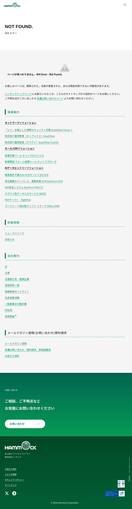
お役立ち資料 (12, 356)
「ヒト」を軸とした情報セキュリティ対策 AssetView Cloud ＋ (39, 129)
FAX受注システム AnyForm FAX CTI (24, 187)
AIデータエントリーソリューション (24, 168)
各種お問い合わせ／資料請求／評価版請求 (28, 349)
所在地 (8, 310)
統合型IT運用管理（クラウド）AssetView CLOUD (31, 142)
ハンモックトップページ (18, 94)
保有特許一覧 (12, 285)
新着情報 (13, 222)
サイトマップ (10, 485)
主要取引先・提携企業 (17, 279)
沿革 (7, 272)
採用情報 (10, 316)
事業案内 (13, 112)
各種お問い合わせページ (50, 98)
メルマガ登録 (10, 474)
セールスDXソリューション (20, 148)
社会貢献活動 (12, 297)
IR (6, 266)
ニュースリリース (14, 233)
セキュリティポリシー (14, 479)
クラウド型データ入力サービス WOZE (25, 193)
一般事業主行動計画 (16, 304)
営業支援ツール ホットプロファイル (24, 155)
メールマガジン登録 (16, 343)
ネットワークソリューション (20, 122)
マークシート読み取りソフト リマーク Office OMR (32, 206)
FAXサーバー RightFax (18, 199)
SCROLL (129, 478)
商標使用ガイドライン (17, 291)
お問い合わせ (24, 423)
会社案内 (13, 256)
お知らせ (10, 239)
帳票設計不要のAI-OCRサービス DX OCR (26, 174)
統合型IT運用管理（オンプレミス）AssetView (30, 136)
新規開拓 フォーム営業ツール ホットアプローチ (31, 161)
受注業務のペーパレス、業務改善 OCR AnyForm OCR (34, 181)
